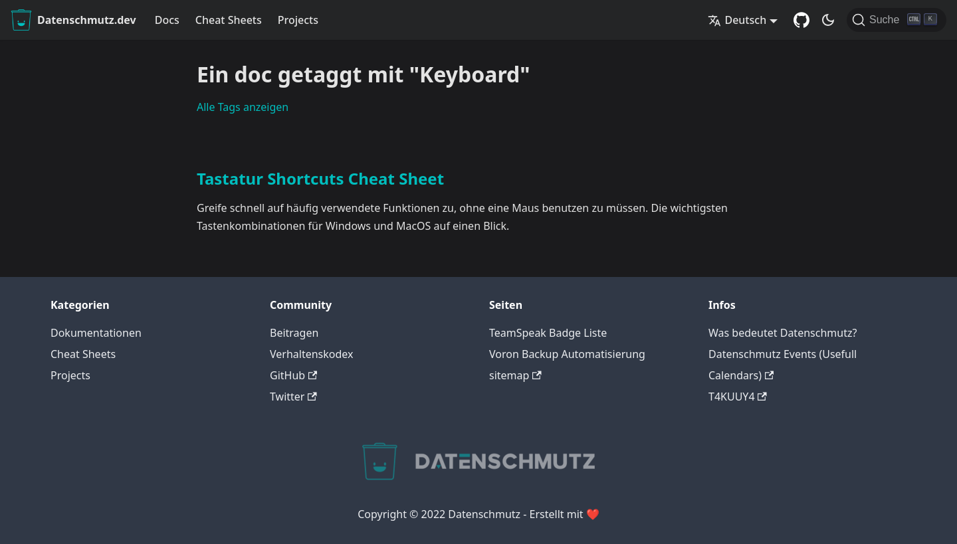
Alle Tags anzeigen (242, 107)
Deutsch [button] (737, 20)
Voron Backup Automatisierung (567, 354)
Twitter (293, 396)
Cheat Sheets (228, 20)
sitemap (515, 375)
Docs (167, 20)
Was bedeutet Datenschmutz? (782, 332)
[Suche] (896, 20)
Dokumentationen (96, 332)
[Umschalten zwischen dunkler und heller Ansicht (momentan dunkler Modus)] (828, 20)
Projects (298, 20)
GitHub (293, 375)
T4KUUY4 (737, 396)
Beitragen (294, 332)
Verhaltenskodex (312, 354)
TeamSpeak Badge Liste (548, 332)
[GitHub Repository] (801, 20)
